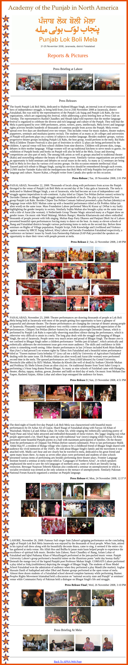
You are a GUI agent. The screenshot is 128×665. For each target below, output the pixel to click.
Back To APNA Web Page (68, 661)
